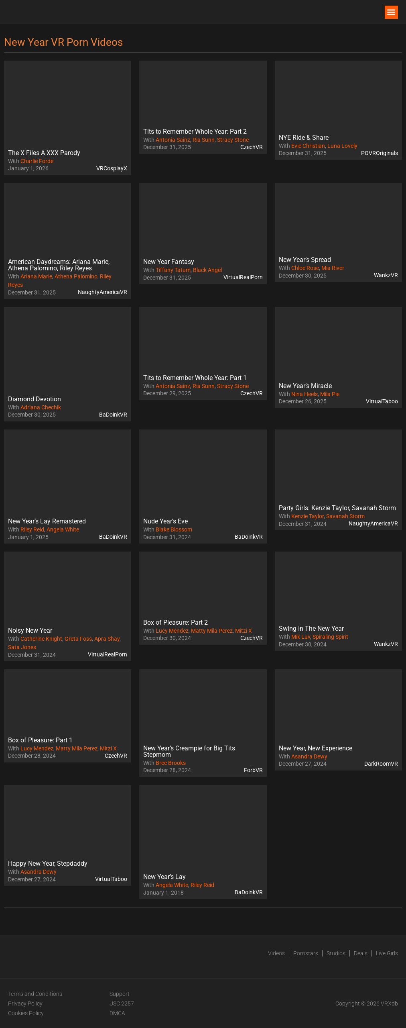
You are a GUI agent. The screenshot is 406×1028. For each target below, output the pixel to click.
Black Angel (207, 270)
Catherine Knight (41, 639)
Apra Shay (107, 639)
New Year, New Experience (315, 748)
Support (120, 994)
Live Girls (387, 953)
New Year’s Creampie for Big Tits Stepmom (189, 751)
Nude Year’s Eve (165, 521)
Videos (276, 953)
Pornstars (305, 953)
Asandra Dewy (309, 756)
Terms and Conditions (35, 994)
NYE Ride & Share (304, 137)
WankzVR (386, 275)
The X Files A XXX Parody (44, 153)
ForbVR (253, 770)
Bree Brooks (171, 763)
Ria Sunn (204, 140)
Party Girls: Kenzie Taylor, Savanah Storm (337, 508)
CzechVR (251, 147)
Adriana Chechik (40, 407)
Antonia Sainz (173, 140)
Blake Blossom (174, 529)
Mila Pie (329, 394)
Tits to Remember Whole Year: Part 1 (195, 378)
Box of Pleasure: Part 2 (175, 622)
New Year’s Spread (305, 260)
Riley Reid (32, 529)
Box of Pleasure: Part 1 (40, 740)
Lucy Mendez (172, 630)
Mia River (332, 268)
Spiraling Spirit (330, 637)
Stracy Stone (233, 140)
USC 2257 (122, 1003)
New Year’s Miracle (305, 386)
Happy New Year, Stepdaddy (47, 863)
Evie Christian (308, 146)
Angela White (63, 529)
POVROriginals (379, 153)
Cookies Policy (26, 1013)
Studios (336, 953)
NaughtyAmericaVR (102, 292)
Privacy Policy (25, 1003)
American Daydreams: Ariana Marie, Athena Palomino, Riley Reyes (59, 265)
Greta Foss (78, 639)
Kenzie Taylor (307, 516)
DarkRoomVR (381, 763)
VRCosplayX (111, 168)
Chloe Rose (305, 268)
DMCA (117, 1013)
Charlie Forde (36, 161)
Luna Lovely (342, 146)
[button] (391, 12)
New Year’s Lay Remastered (47, 521)
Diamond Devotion (34, 399)
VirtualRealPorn (243, 277)
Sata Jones (22, 647)
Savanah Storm (345, 516)
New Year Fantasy (168, 262)
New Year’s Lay (164, 877)
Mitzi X (243, 630)
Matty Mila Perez (212, 630)
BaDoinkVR (113, 414)
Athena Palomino (76, 276)
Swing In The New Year (311, 628)
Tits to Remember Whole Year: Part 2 (195, 131)
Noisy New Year (30, 630)
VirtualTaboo (382, 401)
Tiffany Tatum (173, 270)
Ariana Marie (36, 276)
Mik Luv (300, 637)
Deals (360, 953)
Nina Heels (304, 394)
